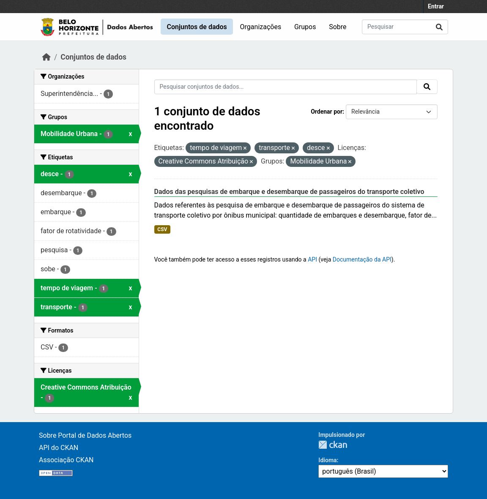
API (312, 259)
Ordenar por (326, 111)
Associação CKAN (66, 460)
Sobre (337, 27)
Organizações (261, 27)
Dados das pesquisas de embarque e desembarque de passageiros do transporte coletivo (289, 192)
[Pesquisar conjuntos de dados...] (405, 26)
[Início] (46, 57)
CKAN (332, 444)
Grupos (305, 27)
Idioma (327, 460)
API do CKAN (58, 448)
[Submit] (439, 26)
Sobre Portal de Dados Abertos (85, 435)
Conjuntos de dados (197, 27)
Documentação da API (362, 259)
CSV (162, 229)
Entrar (436, 6)
